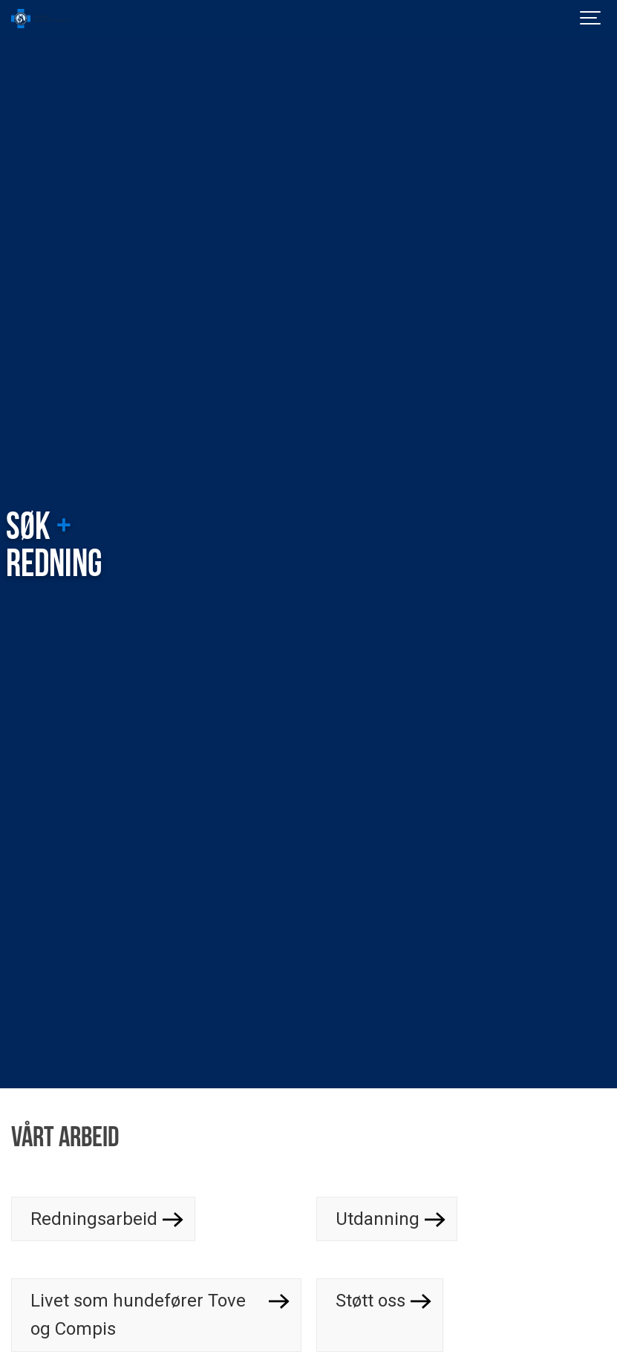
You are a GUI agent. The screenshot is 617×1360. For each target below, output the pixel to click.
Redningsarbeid (93, 1219)
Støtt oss (370, 1300)
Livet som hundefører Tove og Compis (138, 1314)
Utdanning (378, 1219)
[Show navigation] (591, 18)
